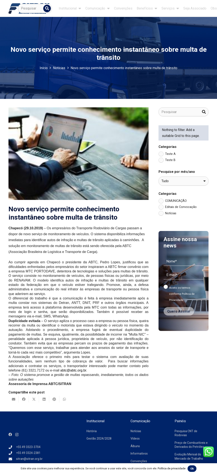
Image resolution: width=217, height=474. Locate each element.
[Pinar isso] (54, 399)
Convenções (139, 461)
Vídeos (135, 438)
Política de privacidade (171, 468)
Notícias (136, 431)
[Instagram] (16, 435)
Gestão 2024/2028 (98, 438)
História (91, 431)
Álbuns (135, 446)
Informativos (139, 453)
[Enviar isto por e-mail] (13, 399)
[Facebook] (10, 434)
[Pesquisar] (35, 8)
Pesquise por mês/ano (177, 172)
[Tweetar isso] (34, 399)
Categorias (168, 147)
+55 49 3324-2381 (28, 453)
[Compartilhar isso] (24, 399)
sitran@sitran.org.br (29, 458)
